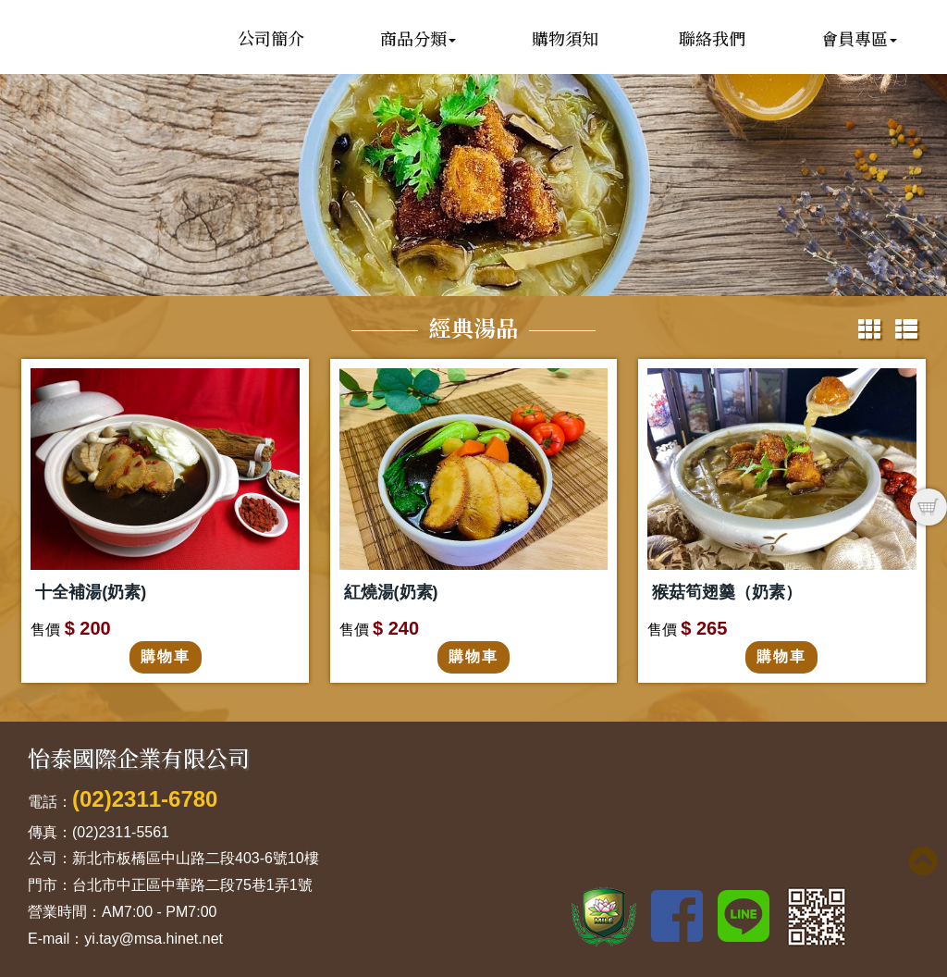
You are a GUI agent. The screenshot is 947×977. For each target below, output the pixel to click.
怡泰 (115, 85)
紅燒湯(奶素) (391, 592)
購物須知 (565, 38)
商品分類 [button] (418, 38)
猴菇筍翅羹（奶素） (727, 592)
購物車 (166, 656)
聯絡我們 (712, 38)
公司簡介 (271, 38)
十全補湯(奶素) (90, 592)
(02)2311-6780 (144, 798)
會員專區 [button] (859, 38)
